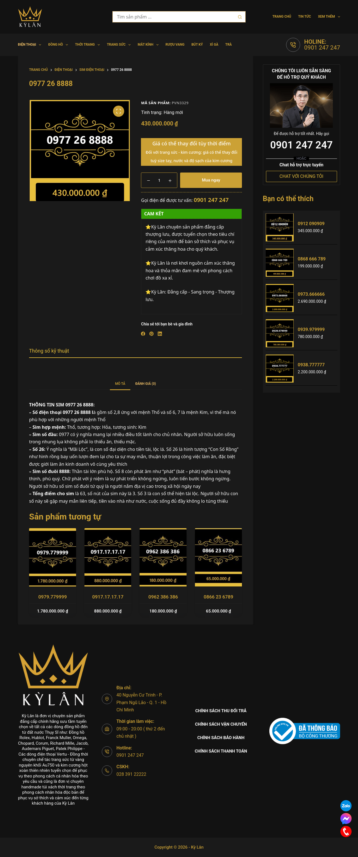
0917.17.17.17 (108, 597)
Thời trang (88, 44)
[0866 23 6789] (218, 557)
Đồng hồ (59, 44)
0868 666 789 (312, 259)
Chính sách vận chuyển (221, 724)
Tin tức (304, 16)
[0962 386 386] (163, 557)
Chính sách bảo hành (221, 737)
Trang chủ (281, 16)
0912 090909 (311, 223)
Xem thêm (329, 16)
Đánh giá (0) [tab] (145, 384)
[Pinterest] (151, 334)
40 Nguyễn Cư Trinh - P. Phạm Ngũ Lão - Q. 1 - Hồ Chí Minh (141, 702)
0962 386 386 (163, 597)
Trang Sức (120, 44)
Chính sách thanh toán (221, 751)
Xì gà (214, 44)
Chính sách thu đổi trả (220, 710)
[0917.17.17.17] (108, 557)
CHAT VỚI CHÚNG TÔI (301, 176)
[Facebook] (143, 334)
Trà (228, 44)
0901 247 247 (322, 47)
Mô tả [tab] (120, 384)
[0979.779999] (52, 557)
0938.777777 (311, 364)
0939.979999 (311, 329)
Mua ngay (211, 180)
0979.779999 (52, 597)
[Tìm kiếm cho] (173, 16)
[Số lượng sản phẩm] (159, 180)
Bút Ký (197, 44)
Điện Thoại (30, 44)
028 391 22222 (131, 774)
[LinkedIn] (160, 334)
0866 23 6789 (218, 597)
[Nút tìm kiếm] (240, 16)
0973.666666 (311, 294)
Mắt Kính (149, 44)
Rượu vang (175, 44)
